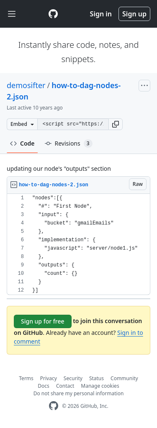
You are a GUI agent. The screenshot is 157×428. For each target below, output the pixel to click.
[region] (78, 244)
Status (96, 378)
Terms (26, 378)
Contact (65, 385)
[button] (115, 124)
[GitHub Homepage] (54, 406)
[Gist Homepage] (53, 14)
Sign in (101, 13)
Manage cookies (100, 385)
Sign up (134, 13)
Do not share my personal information (78, 393)
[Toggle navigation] (12, 14)
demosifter (26, 85)
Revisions (69, 143)
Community (124, 378)
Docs (43, 385)
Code (22, 143)
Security (73, 378)
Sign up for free (42, 321)
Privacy (48, 378)
